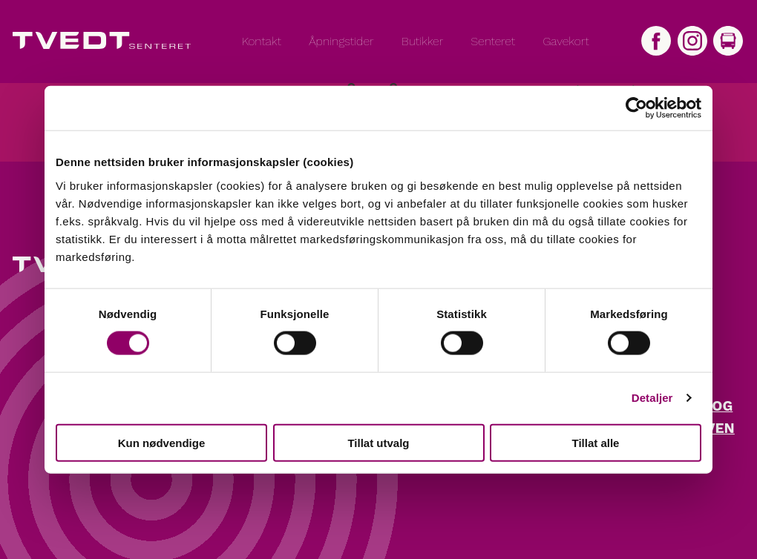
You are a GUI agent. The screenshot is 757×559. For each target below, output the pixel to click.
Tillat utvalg (378, 442)
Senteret (493, 41)
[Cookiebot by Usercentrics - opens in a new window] (636, 108)
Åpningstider (341, 41)
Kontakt (261, 41)
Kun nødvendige (162, 442)
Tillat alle (596, 442)
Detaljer (652, 397)
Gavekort (566, 41)
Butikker (422, 41)
